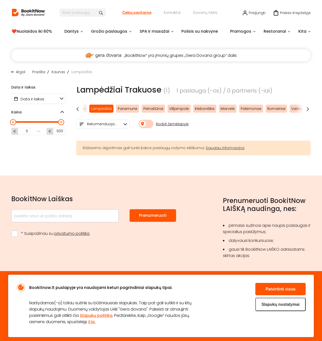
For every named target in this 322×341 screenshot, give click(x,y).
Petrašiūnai (153, 108)
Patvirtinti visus (280, 289)
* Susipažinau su (55, 233)
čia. (92, 322)
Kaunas (58, 71)
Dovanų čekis (205, 12)
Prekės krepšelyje (295, 12)
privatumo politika (72, 233)
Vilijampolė (179, 108)
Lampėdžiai (101, 108)
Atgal (20, 71)
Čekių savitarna (136, 12)
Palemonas (251, 108)
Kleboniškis (205, 108)
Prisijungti (257, 12)
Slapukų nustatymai (280, 304)
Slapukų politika (96, 315)
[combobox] (103, 124)
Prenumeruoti (153, 215)
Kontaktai (172, 12)
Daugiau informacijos (225, 147)
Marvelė (228, 108)
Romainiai (276, 108)
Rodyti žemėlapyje (172, 123)
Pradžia (38, 71)
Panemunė (127, 108)
